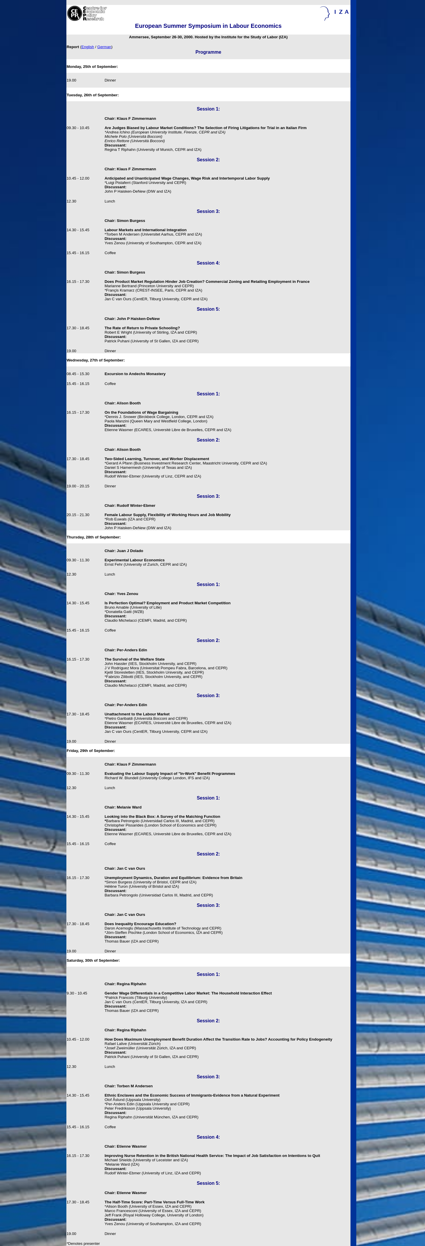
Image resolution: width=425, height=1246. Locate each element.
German (104, 47)
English (87, 47)
